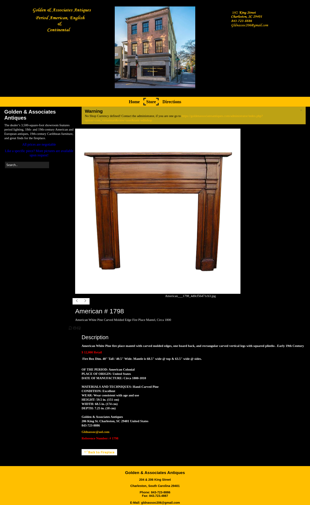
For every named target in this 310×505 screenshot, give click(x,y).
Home (134, 101)
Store (151, 101)
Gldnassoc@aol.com (95, 432)
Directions (171, 101)
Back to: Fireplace (99, 452)
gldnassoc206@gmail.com (160, 502)
